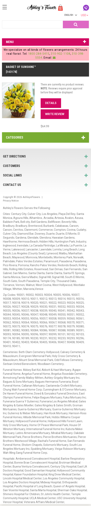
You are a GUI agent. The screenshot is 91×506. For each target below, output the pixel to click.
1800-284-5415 (38, 53)
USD (84, 15)
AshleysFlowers (31, 197)
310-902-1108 (60, 53)
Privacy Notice (11, 200)
